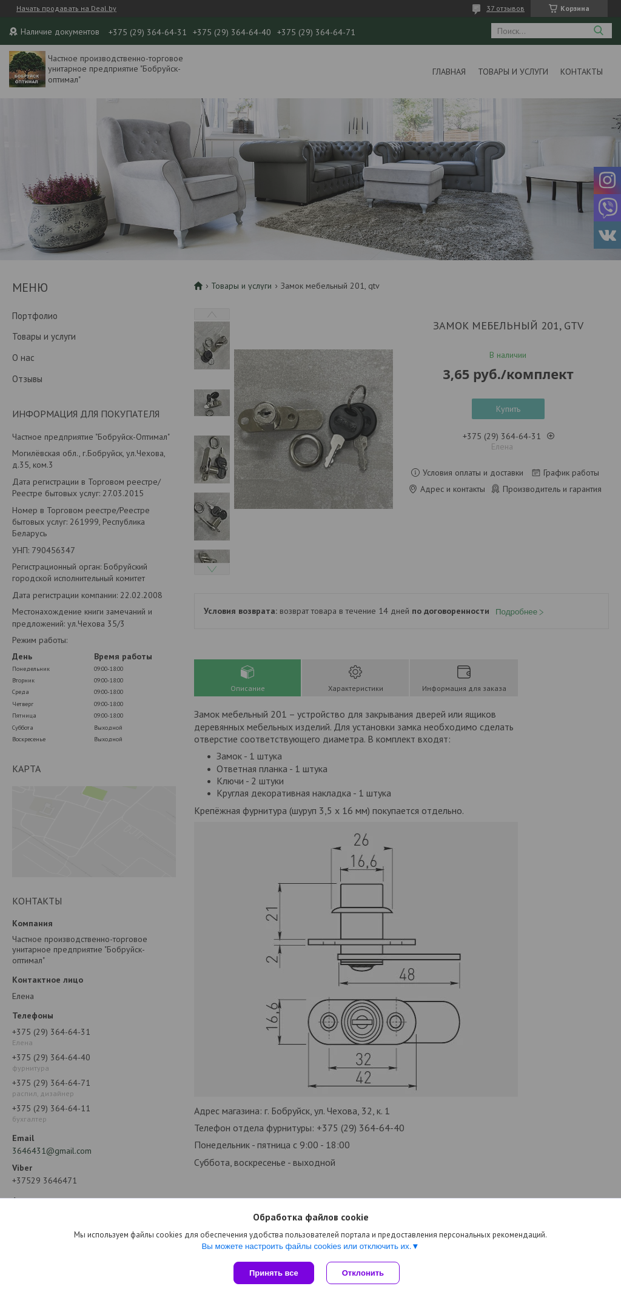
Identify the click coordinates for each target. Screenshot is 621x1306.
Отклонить (363, 1272)
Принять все (273, 1272)
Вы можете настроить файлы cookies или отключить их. (306, 1246)
